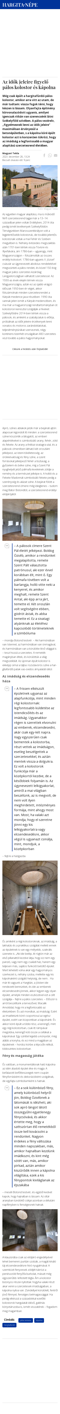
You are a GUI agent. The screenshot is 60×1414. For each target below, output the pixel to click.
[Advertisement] (30, 31)
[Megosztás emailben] (55, 156)
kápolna (39, 1320)
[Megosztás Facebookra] (44, 156)
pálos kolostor (25, 1320)
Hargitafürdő (9, 1325)
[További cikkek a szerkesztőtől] (10, 153)
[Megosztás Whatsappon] (50, 156)
